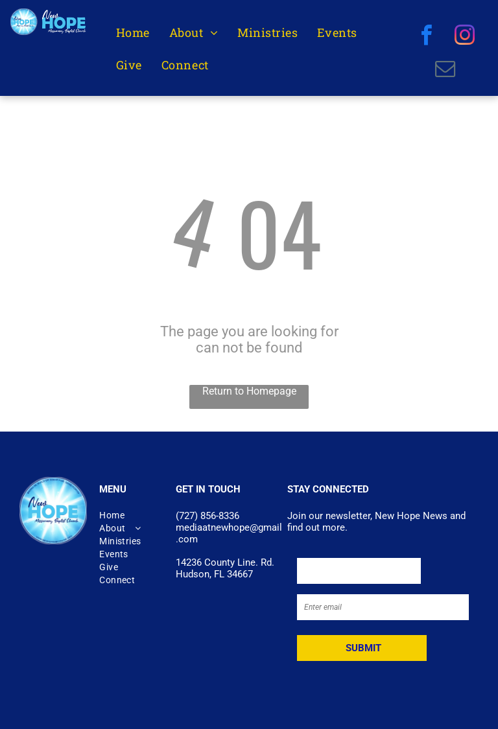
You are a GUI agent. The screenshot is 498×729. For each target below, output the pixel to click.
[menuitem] (133, 33)
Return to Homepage (249, 391)
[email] (445, 70)
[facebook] (426, 37)
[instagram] (464, 37)
